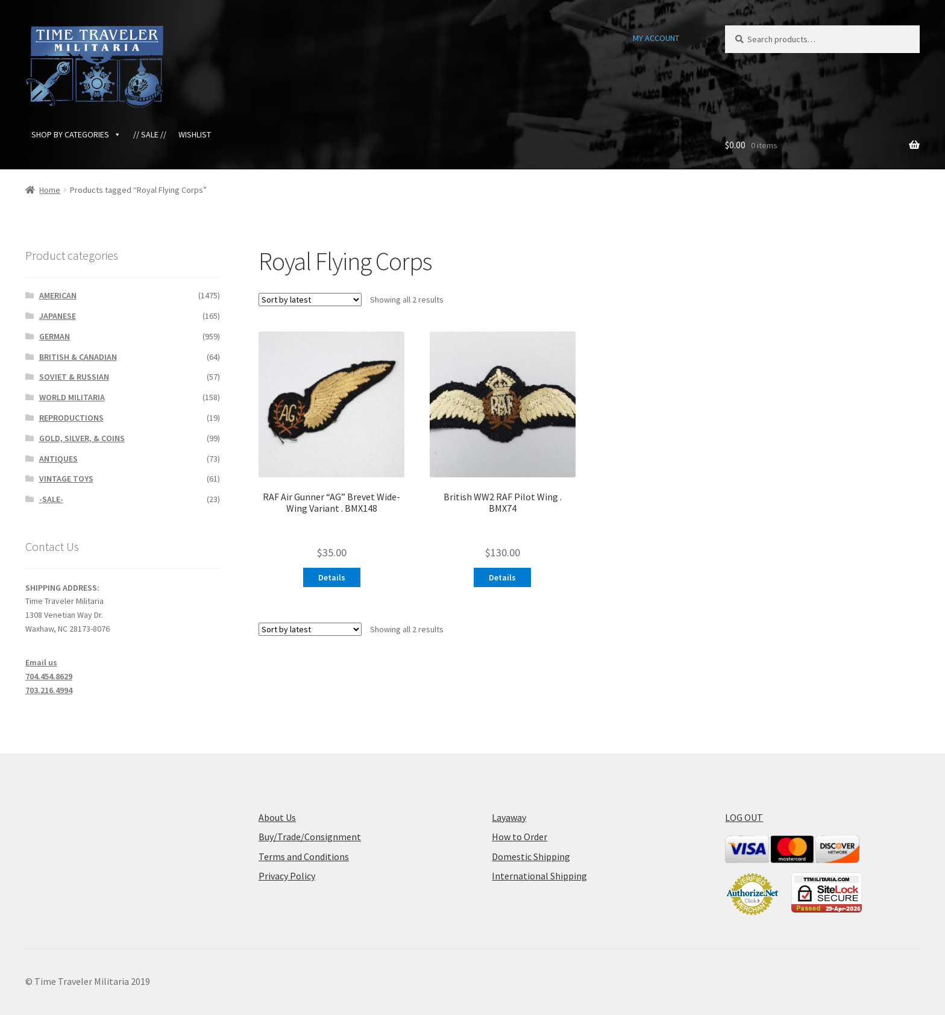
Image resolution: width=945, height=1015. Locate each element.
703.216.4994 (48, 690)
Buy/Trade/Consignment (310, 837)
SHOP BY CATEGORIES (76, 134)
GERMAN (54, 336)
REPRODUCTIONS (71, 417)
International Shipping (539, 876)
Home (49, 189)
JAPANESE (57, 315)
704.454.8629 (48, 676)
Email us (41, 662)
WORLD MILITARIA (72, 397)
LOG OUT (744, 817)
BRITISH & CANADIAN (78, 356)
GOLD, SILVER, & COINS (82, 438)
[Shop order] (310, 299)
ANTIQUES (58, 458)
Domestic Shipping (531, 856)
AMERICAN (58, 295)
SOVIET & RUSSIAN (74, 376)
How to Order (519, 837)
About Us (277, 817)
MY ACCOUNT (656, 38)
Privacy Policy (287, 876)
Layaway (509, 817)
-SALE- (51, 499)
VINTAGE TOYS (66, 478)
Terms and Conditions (304, 856)
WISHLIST (194, 134)
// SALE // (149, 134)
